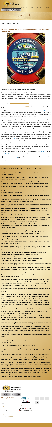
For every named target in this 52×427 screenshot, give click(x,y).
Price (36, 7)
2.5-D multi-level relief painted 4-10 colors (19, 103)
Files (47, 4)
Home (22, 7)
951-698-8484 (4, 406)
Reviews (42, 7)
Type (26, 7)
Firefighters (16, 23)
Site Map (3, 414)
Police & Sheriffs (6, 23)
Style (31, 7)
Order (51, 4)
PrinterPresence (9, 416)
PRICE (27, 106)
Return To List (5, 161)
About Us (48, 7)
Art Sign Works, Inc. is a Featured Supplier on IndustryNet (26, 403)
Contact (40, 4)
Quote (44, 4)
